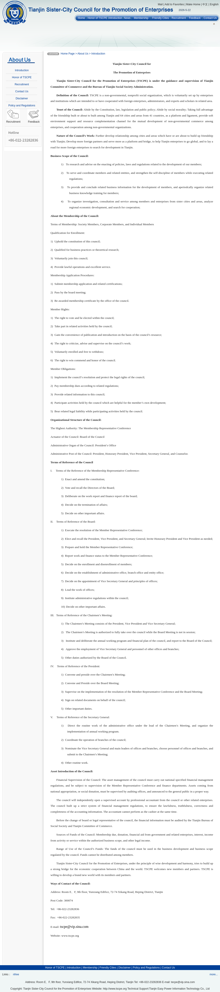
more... (214, 974)
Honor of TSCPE (97, 18)
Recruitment (179, 18)
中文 (205, 4)
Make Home (193, 4)
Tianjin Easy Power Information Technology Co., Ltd (179, 988)
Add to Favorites (174, 4)
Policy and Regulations (21, 105)
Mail (160, 4)
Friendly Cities (160, 18)
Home (81, 18)
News (127, 18)
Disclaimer (22, 98)
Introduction (115, 18)
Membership (141, 18)
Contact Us (210, 18)
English (214, 4)
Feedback (195, 18)
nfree (16, 974)
